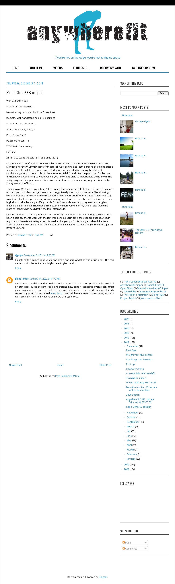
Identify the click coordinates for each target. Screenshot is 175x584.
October (131, 417)
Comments (129, 548)
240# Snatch (133, 394)
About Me (36, 67)
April (129, 444)
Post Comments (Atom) (67, 376)
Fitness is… (141, 247)
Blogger (103, 577)
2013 (127, 332)
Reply (18, 268)
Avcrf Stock (57, 293)
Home (15, 67)
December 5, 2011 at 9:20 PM (39, 255)
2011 (127, 342)
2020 (127, 319)
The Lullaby (129, 291)
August (131, 426)
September (133, 422)
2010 (127, 464)
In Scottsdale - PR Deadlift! (140, 373)
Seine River (158, 294)
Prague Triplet (128, 298)
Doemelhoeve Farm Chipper (152, 288)
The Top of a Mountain (135, 294)
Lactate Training (135, 368)
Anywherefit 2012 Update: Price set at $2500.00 (140, 401)
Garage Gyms (143, 121)
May (129, 440)
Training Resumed (136, 378)
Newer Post (15, 365)
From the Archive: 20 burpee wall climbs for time (141, 389)
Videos (58, 67)
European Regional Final (153, 291)
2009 (127, 469)
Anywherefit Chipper (131, 285)
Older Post (105, 365)
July (129, 431)
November (133, 412)
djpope (19, 255)
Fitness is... (141, 138)
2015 (127, 323)
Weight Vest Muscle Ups (139, 354)
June (129, 435)
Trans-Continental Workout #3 (140, 281)
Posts (126, 542)
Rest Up (130, 364)
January (131, 458)
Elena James (22, 278)
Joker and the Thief (151, 298)
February (132, 454)
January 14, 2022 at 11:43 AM (45, 278)
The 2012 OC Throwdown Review (149, 231)
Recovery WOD (110, 67)
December (133, 346)
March (130, 449)
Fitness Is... (81, 67)
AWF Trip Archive (143, 67)
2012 (127, 337)
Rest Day (131, 350)
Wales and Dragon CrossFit (141, 382)
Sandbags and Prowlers (139, 359)
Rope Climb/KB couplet (138, 406)
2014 (127, 328)
